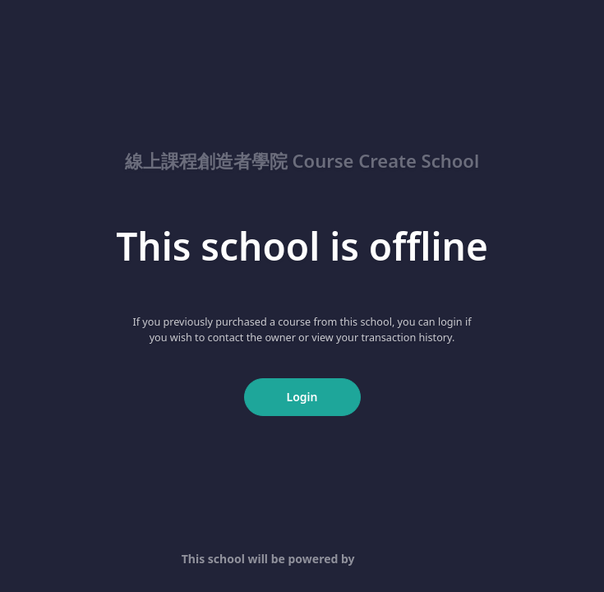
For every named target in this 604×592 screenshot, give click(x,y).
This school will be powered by (302, 559)
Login (302, 397)
